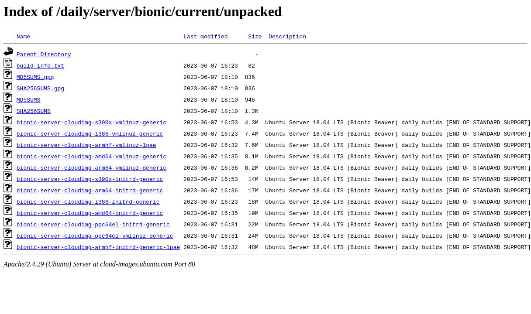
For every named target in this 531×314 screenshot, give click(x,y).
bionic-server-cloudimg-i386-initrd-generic (88, 201)
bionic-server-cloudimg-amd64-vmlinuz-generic (91, 156)
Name (23, 36)
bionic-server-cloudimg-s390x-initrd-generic (90, 179)
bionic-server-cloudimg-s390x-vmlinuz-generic (91, 122)
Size (255, 36)
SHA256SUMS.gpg (40, 88)
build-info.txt (40, 65)
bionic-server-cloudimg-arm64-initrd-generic (90, 190)
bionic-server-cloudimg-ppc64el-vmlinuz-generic (95, 235)
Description (287, 36)
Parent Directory (44, 54)
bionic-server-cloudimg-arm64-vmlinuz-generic (91, 167)
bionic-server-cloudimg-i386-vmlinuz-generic (90, 133)
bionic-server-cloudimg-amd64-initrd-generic (90, 213)
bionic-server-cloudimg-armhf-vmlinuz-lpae (86, 145)
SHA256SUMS (34, 111)
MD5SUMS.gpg (35, 77)
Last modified (205, 36)
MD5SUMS (29, 99)
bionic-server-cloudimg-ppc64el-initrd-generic (93, 224)
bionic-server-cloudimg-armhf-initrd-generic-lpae (98, 247)
